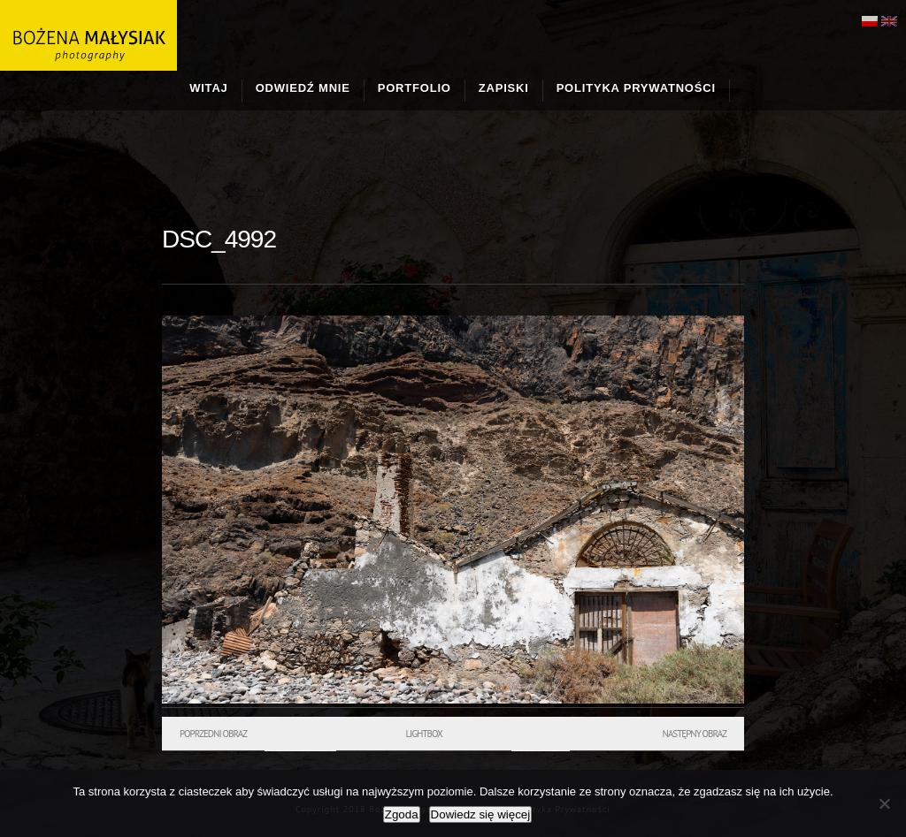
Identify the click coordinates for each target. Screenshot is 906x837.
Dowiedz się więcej (481, 814)
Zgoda (401, 814)
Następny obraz (694, 733)
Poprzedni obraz (213, 733)
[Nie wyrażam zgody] (884, 803)
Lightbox (423, 733)
